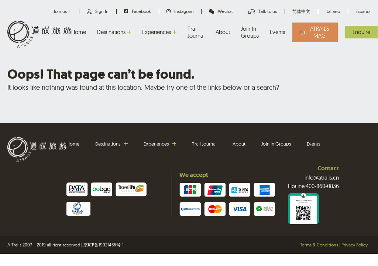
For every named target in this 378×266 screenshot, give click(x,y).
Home (78, 31)
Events (277, 31)
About (223, 31)
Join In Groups (250, 32)
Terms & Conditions (319, 245)
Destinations (111, 31)
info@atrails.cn (322, 177)
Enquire (361, 31)
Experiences (156, 31)
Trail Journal (196, 32)
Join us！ (62, 11)
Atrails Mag (319, 32)
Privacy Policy (354, 245)
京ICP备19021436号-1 (103, 245)
